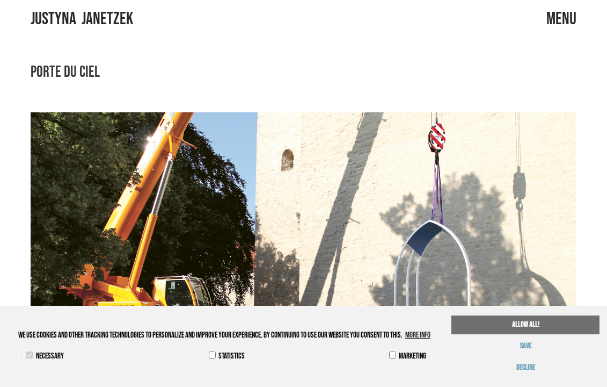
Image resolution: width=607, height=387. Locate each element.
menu (574, 19)
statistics (227, 356)
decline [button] (525, 367)
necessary (45, 356)
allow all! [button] (525, 324)
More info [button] (417, 335)
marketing (407, 356)
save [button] (525, 346)
